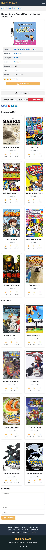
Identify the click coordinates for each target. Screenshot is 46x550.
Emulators (20, 529)
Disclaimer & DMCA (15, 532)
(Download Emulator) (28, 49)
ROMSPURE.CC (9, 2)
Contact (34, 532)
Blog (26, 529)
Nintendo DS (18, 8)
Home (3, 8)
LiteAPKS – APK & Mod (13, 527)
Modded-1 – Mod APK (28, 527)
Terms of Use (26, 532)
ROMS (9, 8)
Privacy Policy (34, 529)
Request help (35, 100)
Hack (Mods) (11, 529)
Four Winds (17, 53)
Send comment (8, 518)
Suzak (16, 58)
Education (17, 62)
